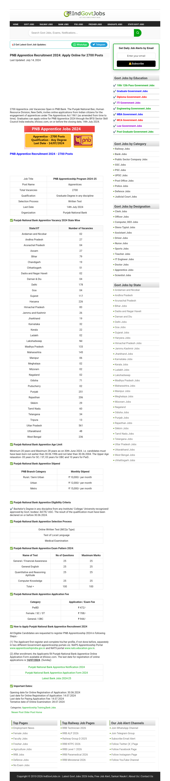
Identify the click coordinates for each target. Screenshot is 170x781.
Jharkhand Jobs (124, 353)
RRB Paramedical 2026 (75, 754)
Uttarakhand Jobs (125, 449)
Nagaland (120, 407)
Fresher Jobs (95, 24)
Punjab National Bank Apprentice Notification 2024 (56, 667)
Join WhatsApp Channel (125, 728)
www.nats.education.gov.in (80, 648)
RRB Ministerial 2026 (74, 759)
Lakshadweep (122, 375)
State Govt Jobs (136, 24)
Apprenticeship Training (33, 707)
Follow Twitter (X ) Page (125, 743)
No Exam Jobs (18, 4)
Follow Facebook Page (124, 749)
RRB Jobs (18, 754)
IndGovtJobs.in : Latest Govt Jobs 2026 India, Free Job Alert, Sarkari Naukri (85, 776)
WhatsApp (80, 44)
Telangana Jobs (124, 439)
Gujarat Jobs (122, 332)
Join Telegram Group (123, 733)
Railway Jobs (46, 24)
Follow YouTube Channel (125, 759)
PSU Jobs (78, 24)
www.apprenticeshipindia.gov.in (27, 648)
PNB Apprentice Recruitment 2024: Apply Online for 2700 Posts (56, 55)
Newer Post (17, 712)
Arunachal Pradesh (125, 300)
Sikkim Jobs (122, 428)
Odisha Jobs (122, 412)
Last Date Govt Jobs (62, 4)
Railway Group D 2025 (74, 738)
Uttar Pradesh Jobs (125, 444)
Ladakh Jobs (122, 369)
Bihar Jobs (121, 305)
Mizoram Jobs (123, 401)
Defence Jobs (21, 759)
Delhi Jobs (121, 321)
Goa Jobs (120, 327)
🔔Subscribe (136, 63)
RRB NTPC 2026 (71, 743)
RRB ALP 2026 (70, 733)
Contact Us (147, 776)
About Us (134, 776)
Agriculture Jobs (22, 749)
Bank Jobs (63, 24)
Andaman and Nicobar (127, 290)
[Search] (137, 33)
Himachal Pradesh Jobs (128, 343)
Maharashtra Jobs (125, 385)
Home (15, 24)
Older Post (29, 712)
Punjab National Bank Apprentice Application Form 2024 (56, 672)
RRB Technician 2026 (74, 728)
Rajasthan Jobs (123, 423)
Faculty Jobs (20, 738)
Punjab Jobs (122, 417)
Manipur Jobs (122, 391)
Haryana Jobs (122, 337)
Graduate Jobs (115, 24)
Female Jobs (20, 733)
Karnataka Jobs (124, 359)
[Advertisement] (59, 82)
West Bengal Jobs (125, 455)
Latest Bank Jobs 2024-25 (56, 678)
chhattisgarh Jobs (125, 460)
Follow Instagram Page (124, 754)
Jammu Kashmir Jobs (127, 348)
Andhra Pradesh (124, 295)
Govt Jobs (29, 24)
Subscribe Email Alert (123, 738)
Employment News (39, 4)
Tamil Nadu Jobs (124, 433)
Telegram (99, 44)
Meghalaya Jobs (124, 396)
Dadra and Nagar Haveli (128, 311)
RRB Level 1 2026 (72, 749)
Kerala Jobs (121, 364)
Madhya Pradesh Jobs (127, 380)
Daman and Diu (123, 316)
